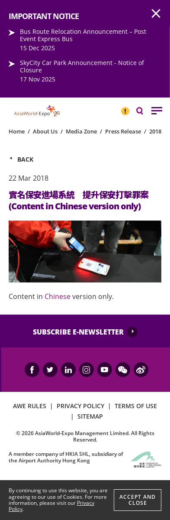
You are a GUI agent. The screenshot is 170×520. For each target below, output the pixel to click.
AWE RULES (29, 406)
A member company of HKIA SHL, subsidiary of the (66, 457)
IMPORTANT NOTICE (125, 107)
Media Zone (81, 131)
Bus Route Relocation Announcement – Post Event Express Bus (83, 35)
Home (17, 131)
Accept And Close (137, 500)
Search (144, 110)
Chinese (58, 296)
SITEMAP (90, 416)
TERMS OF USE (136, 406)
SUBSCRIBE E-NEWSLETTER (78, 331)
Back (25, 159)
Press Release (123, 131)
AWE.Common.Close (156, 14)
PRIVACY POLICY (80, 406)
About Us (45, 131)
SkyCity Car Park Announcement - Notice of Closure (82, 66)
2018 (155, 131)
